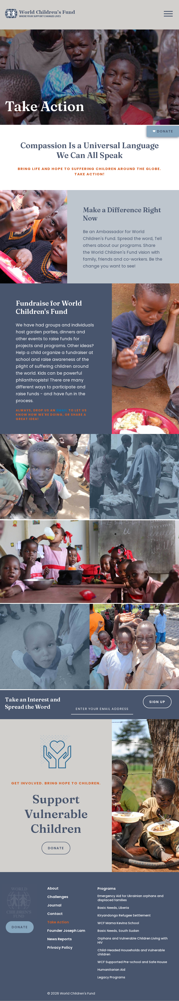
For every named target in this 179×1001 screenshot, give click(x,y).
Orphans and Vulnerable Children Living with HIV (132, 940)
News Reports (59, 939)
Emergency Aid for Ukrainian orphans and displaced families (130, 898)
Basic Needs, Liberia (113, 907)
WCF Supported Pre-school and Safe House (132, 962)
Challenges (57, 896)
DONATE (20, 927)
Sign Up (157, 702)
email (63, 410)
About (52, 888)
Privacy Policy (59, 947)
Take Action (58, 922)
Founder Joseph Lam (66, 930)
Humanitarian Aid (111, 969)
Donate (163, 131)
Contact (55, 913)
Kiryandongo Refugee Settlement (124, 915)
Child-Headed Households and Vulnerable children (131, 952)
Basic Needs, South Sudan (118, 930)
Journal (54, 905)
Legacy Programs (111, 977)
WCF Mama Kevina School (118, 923)
